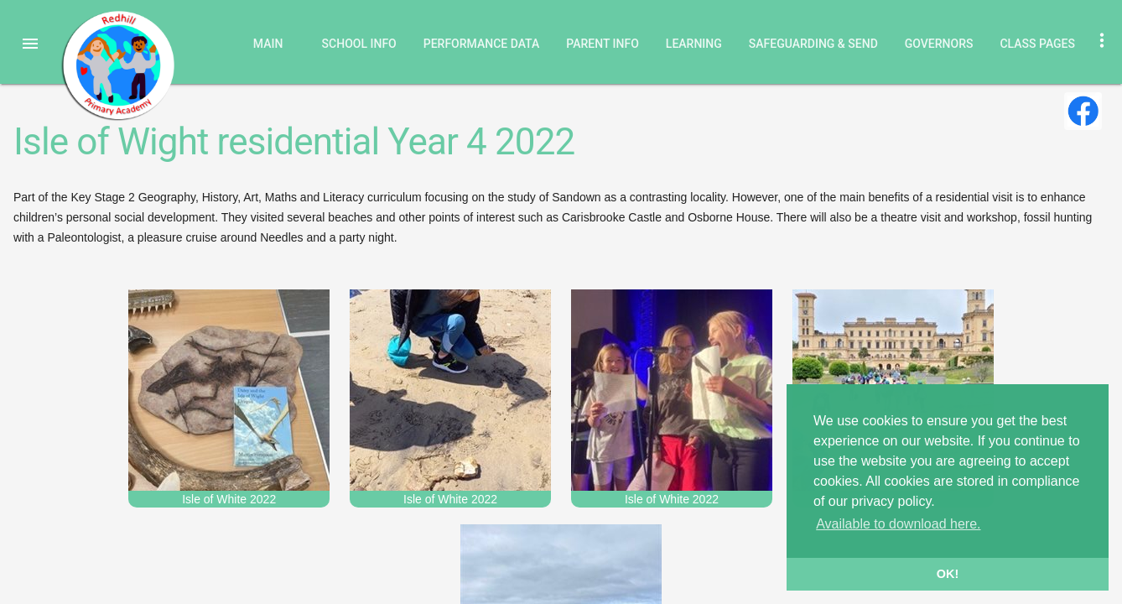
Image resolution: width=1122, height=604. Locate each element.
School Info (359, 43)
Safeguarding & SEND (813, 43)
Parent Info (602, 43)
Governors (939, 43)
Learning (694, 43)
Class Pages (1037, 43)
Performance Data (481, 43)
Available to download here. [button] (898, 524)
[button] (30, 43)
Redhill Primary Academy (117, 65)
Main (268, 43)
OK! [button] (947, 574)
